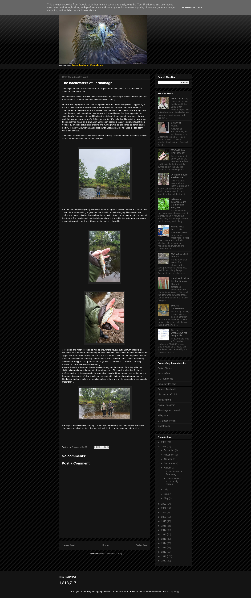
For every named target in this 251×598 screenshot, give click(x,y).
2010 (164, 560)
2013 (164, 547)
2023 (164, 503)
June (166, 494)
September (169, 463)
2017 (164, 530)
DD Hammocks (165, 378)
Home (105, 545)
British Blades (165, 368)
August (167, 467)
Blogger (177, 591)
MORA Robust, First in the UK (178, 151)
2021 (164, 512)
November (169, 454)
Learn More (188, 7)
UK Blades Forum (166, 420)
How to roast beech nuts (177, 228)
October (168, 459)
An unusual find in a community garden (172, 481)
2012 (164, 552)
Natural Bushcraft (166, 405)
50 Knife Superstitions (177, 307)
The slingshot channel (169, 410)
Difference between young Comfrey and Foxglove (178, 203)
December (169, 450)
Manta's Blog (164, 399)
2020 (164, 517)
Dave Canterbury (179, 98)
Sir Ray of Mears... (176, 124)
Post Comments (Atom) (111, 553)
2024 (164, 446)
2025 (164, 442)
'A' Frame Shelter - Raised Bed (179, 176)
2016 (164, 534)
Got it (201, 7)
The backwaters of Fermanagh (172, 473)
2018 (164, 525)
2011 (164, 556)
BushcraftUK (164, 373)
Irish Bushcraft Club (167, 394)
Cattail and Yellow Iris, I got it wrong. (180, 279)
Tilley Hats (163, 415)
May (166, 498)
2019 (164, 521)
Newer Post (68, 545)
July (166, 489)
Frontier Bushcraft (167, 389)
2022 (164, 508)
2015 (164, 539)
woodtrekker (164, 426)
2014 (164, 543)
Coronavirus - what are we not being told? (179, 333)
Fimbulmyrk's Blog (167, 384)
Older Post (142, 545)
